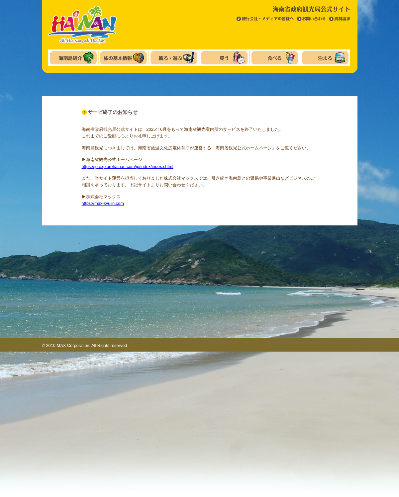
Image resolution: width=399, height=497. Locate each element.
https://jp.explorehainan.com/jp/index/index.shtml (127, 166)
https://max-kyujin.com (103, 203)
